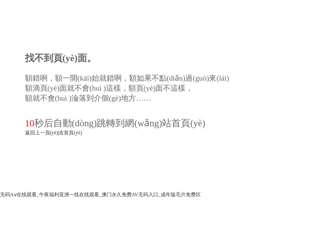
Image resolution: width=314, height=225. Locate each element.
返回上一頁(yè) (41, 132)
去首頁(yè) (70, 132)
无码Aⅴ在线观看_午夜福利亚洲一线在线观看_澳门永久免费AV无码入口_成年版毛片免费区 (100, 194)
